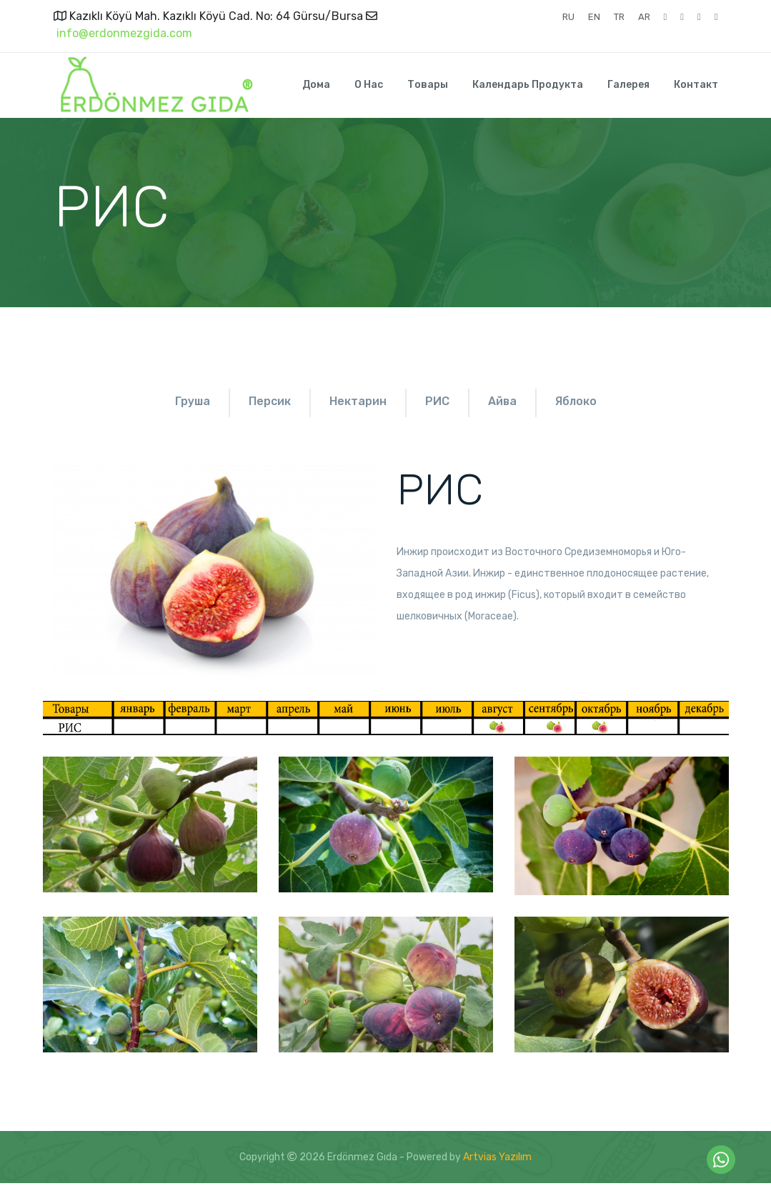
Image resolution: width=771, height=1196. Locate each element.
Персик (267, 401)
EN (594, 16)
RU (568, 16)
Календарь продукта (527, 85)
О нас (368, 85)
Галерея (628, 85)
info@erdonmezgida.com (123, 33)
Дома (316, 85)
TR (619, 16)
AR (644, 16)
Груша (146, 401)
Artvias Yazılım (497, 1170)
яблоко (386, 418)
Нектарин (398, 401)
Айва (628, 401)
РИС (520, 401)
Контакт (696, 85)
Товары (427, 85)
